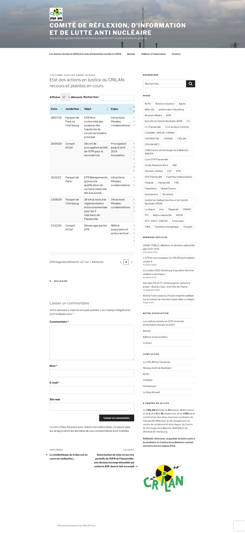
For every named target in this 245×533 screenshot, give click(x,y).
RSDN (179, 215)
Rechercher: (91, 97)
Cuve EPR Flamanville (156, 159)
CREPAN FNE (152, 138)
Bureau (131, 54)
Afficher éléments (66, 97)
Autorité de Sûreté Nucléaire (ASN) (163, 121)
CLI (188, 121)
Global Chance (168, 188)
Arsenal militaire (153, 115)
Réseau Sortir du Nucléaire (157, 368)
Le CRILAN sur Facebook (156, 362)
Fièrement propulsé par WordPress (76, 525)
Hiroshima (167, 194)
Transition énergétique (166, 226)
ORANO (187, 209)
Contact (176, 54)
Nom (53, 365)
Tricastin (187, 226)
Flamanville (164, 182)
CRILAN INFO (152, 144)
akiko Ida (149, 109)
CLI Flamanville (153, 127)
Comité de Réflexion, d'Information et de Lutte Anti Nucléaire (118, 29)
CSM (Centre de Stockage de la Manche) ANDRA (166, 152)
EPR (178, 171)
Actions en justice (165, 103)
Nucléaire (61, 281)
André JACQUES (86, 75)
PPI (147, 215)
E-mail (54, 382)
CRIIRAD (168, 138)
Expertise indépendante (179, 176)
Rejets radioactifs (162, 215)
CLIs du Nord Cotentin (177, 127)
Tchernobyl (178, 221)
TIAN (147, 226)
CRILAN (181, 138)
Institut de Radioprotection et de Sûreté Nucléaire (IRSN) (166, 202)
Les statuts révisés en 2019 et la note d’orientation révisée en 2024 (85, 54)
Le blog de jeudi (151, 392)
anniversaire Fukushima (171, 109)
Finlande (149, 182)
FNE (176, 182)
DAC (174, 165)
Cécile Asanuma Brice (156, 165)
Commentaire (59, 321)
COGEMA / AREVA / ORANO (160, 132)
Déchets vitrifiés (154, 171)
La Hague (150, 209)
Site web (55, 399)
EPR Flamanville (153, 176)
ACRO (148, 103)
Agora (182, 103)
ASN (168, 115)
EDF (169, 171)
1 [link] (126, 262)
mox (161, 209)
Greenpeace (151, 194)
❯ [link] (131, 262)
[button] (62, 109)
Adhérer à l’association (153, 54)
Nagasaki (173, 209)
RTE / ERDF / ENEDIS (156, 221)
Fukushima (150, 188)
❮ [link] (121, 262)
